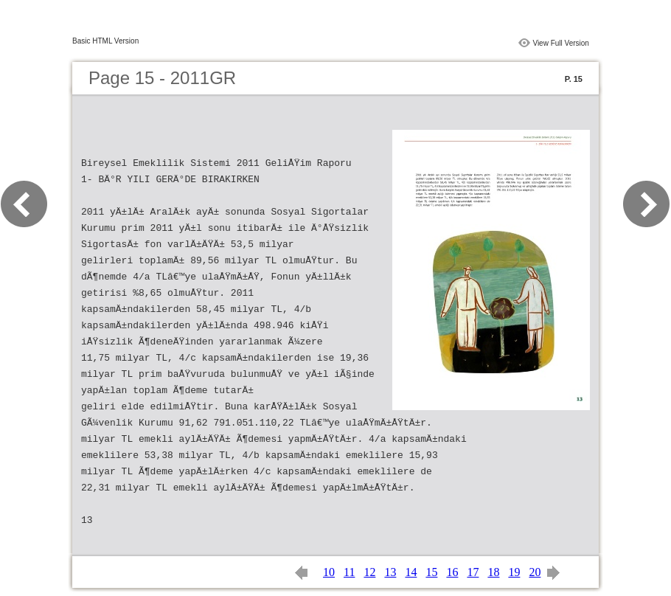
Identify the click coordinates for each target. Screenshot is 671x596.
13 (390, 572)
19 (514, 572)
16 (452, 572)
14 (411, 572)
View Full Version (560, 43)
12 (369, 572)
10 (329, 572)
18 (493, 572)
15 (431, 572)
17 (473, 572)
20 (534, 572)
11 (349, 572)
